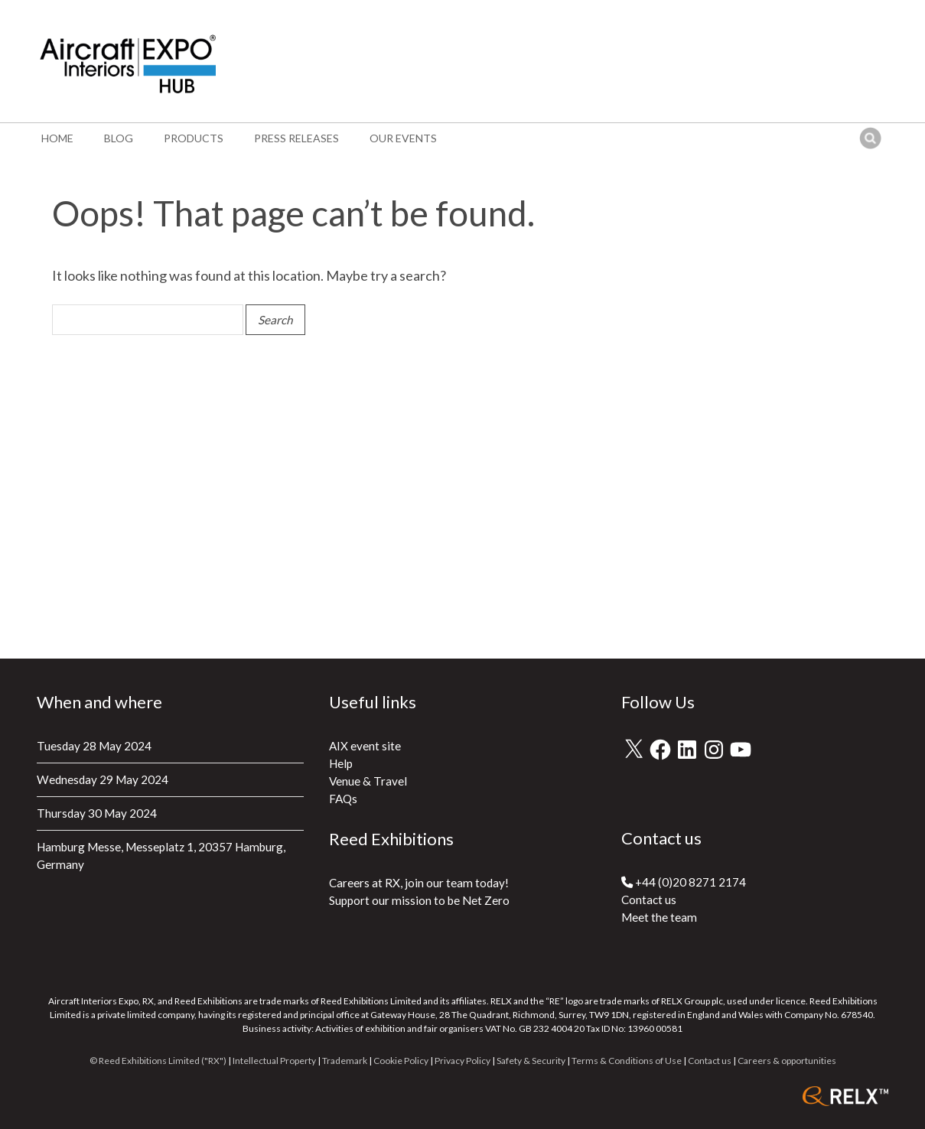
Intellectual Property (274, 1060)
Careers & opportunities (787, 1060)
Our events (403, 138)
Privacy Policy (462, 1060)
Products (193, 138)
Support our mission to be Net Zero (419, 900)
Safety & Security (531, 1060)
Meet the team (659, 917)
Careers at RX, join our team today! (419, 883)
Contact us (648, 899)
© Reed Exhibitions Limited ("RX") (158, 1060)
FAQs (343, 798)
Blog (118, 138)
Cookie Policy (400, 1060)
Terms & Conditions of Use (627, 1060)
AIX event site (365, 746)
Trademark (344, 1060)
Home (57, 138)
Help (341, 763)
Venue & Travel (368, 781)
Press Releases (296, 138)
